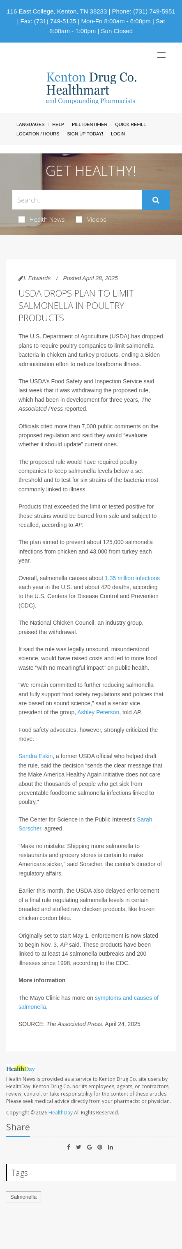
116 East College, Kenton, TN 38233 (57, 11)
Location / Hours (37, 133)
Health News (41, 219)
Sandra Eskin (35, 756)
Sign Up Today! (85, 133)
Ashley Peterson (98, 712)
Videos (91, 219)
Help (58, 124)
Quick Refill (130, 124)
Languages (30, 124)
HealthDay (60, 1112)
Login (118, 133)
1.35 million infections (132, 578)
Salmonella (23, 1197)
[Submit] (156, 200)
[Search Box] (77, 199)
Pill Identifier (89, 124)
